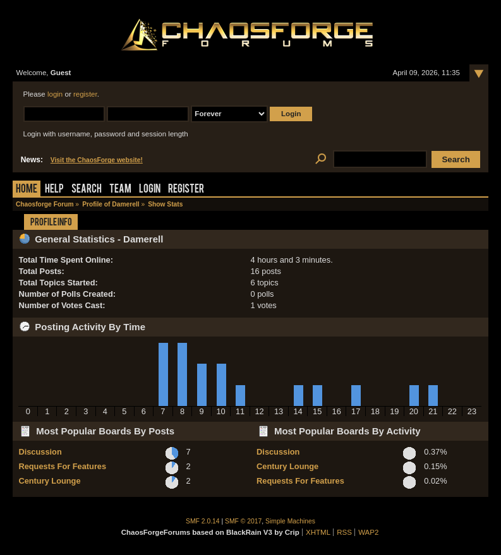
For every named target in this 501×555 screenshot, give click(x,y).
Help (54, 189)
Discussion (39, 452)
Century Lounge (49, 481)
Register (186, 189)
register (85, 94)
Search (86, 189)
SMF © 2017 (243, 521)
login (55, 94)
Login (149, 189)
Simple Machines (290, 521)
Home (26, 189)
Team (120, 189)
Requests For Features (62, 466)
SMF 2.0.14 (203, 521)
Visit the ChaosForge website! (97, 160)
